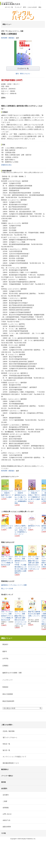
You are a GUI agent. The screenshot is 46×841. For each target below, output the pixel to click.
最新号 (4, 651)
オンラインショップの (14, 756)
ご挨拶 (5, 801)
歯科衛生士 (5, 585)
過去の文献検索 (7, 694)
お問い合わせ (7, 814)
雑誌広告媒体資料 (8, 701)
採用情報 (6, 808)
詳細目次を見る (6, 165)
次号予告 (5, 658)
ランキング (18, 7)
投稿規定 (5, 687)
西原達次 (11, 38)
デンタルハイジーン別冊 (18, 585)
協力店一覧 (6, 750)
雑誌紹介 (5, 644)
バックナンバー (7, 680)
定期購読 (5, 665)
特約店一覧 (6, 744)
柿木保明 (4, 38)
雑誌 (40, 7)
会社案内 (6, 795)
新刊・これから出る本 (30, 7)
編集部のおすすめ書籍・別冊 (12, 673)
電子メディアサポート (10, 737)
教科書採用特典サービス (11, 763)
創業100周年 (7, 827)
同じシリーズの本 (7, 588)
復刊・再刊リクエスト (23, 73)
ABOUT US (6, 820)
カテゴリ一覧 (9, 7)
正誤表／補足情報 (8, 731)
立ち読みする (21, 68)
